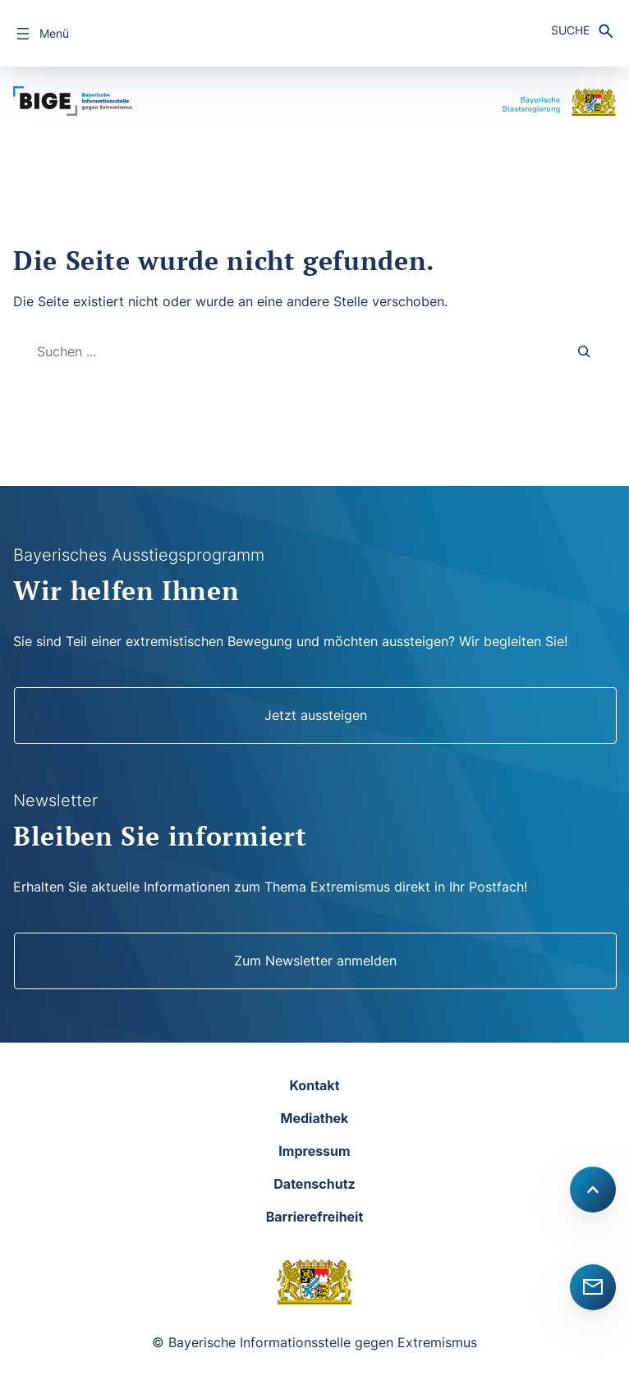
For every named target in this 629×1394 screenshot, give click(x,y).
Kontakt (314, 1085)
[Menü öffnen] (41, 34)
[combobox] (287, 351)
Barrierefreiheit (315, 1216)
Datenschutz (314, 1184)
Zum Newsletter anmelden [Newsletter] (315, 960)
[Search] (585, 351)
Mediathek (315, 1118)
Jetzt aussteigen (315, 715)
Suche (570, 30)
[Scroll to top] (593, 1189)
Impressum (314, 1151)
